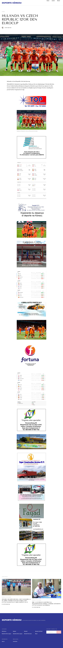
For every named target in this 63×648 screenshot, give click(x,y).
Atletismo (4, 631)
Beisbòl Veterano (28, 633)
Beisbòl (25, 631)
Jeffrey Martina (8, 27)
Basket (14, 631)
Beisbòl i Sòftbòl (38, 631)
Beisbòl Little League (6, 633)
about (3, 641)
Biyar (36, 633)
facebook (15, 641)
